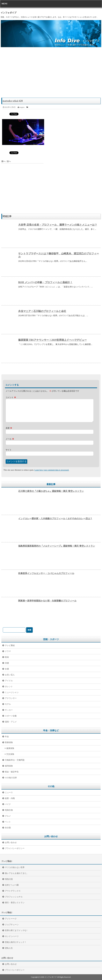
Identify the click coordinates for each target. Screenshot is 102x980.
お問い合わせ (11, 842)
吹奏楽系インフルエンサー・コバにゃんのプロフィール (46, 573)
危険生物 (9, 810)
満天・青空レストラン (15, 903)
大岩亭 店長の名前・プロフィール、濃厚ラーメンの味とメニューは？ (57, 224)
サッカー (9, 710)
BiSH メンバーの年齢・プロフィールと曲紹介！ (45, 282)
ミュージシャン (12, 692)
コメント (11, 397)
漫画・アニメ (11, 722)
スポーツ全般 (11, 716)
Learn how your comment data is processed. (51, 470)
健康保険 (10, 748)
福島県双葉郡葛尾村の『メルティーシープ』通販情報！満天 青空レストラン (56, 546)
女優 (7, 669)
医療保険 (9, 742)
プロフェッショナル (14, 897)
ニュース (9, 792)
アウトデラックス (13, 891)
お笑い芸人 (10, 675)
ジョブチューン (12, 925)
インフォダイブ (8, 12)
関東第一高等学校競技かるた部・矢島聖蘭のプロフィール (47, 601)
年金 (7, 737)
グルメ (8, 816)
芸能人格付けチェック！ (15, 942)
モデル (8, 704)
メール (10, 439)
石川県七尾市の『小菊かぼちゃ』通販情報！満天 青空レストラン (51, 491)
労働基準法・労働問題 (15, 760)
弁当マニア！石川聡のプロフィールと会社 (42, 311)
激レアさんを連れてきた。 (16, 873)
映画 (7, 657)
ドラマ (8, 651)
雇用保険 (9, 766)
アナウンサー (11, 698)
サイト (8, 450)
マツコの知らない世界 (15, 867)
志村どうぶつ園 (12, 885)
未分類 (8, 828)
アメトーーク (11, 919)
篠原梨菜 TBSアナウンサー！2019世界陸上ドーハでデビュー (52, 340)
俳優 (7, 663)
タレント (9, 686)
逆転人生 (9, 948)
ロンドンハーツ (12, 936)
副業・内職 (10, 798)
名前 (9, 428)
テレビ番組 (10, 645)
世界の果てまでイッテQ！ (16, 930)
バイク (8, 804)
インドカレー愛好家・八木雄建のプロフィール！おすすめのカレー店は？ (55, 518)
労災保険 (10, 754)
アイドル (9, 681)
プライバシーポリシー (15, 848)
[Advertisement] (51, 74)
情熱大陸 (9, 879)
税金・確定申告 (12, 772)
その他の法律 (11, 778)
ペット (8, 822)
